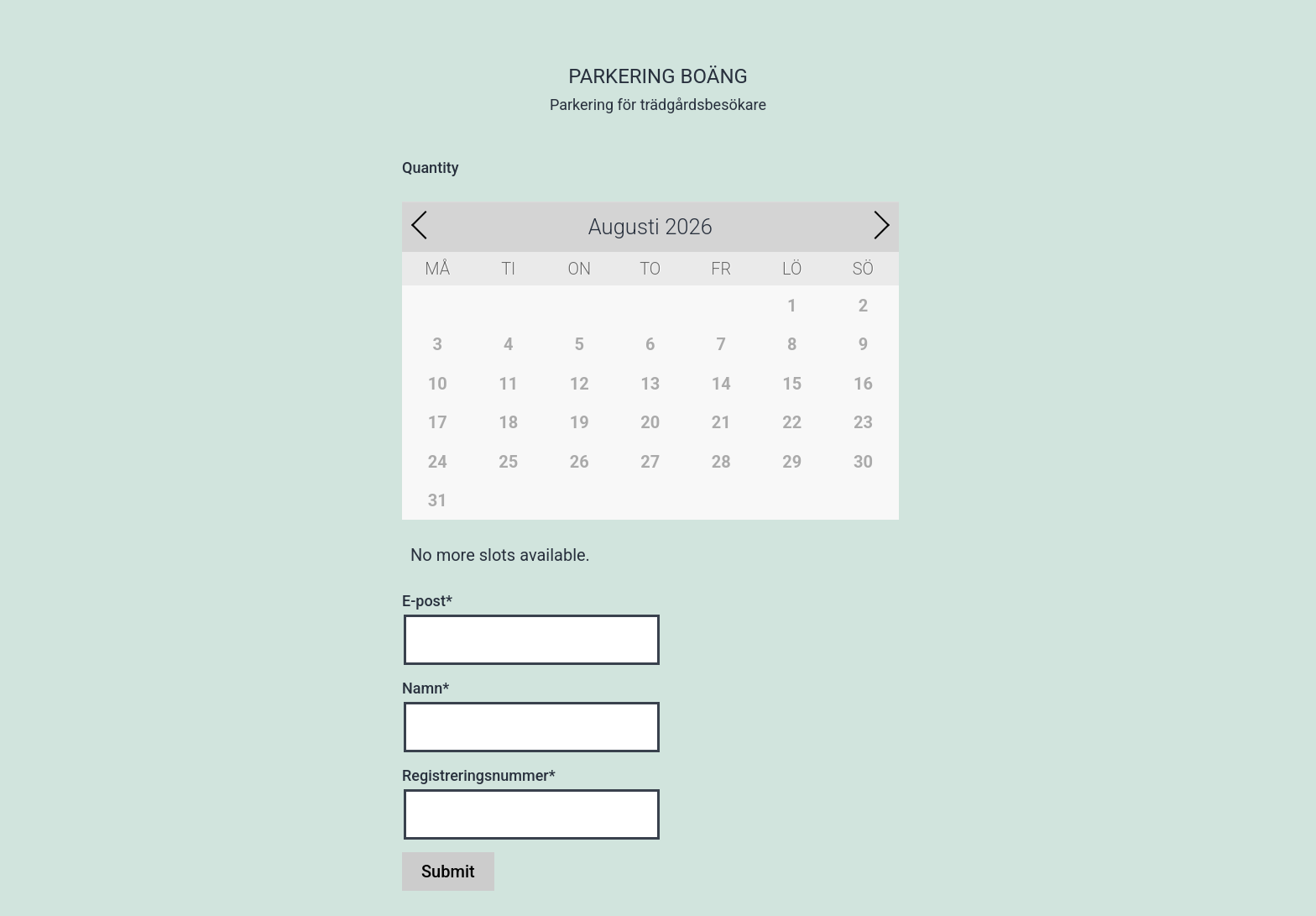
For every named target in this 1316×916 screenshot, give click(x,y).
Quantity (430, 167)
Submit (448, 871)
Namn (425, 688)
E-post (427, 601)
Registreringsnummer (479, 775)
